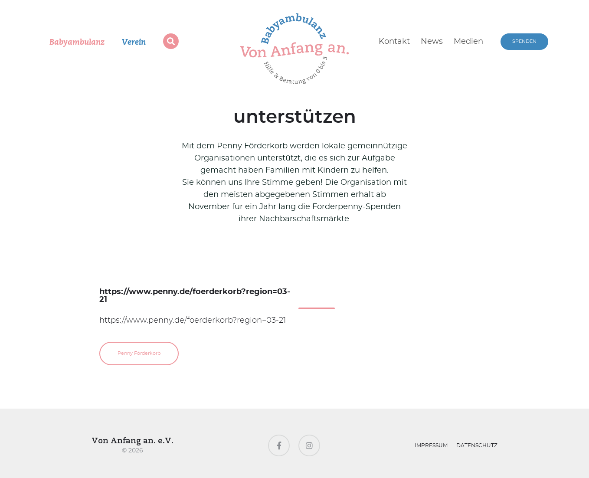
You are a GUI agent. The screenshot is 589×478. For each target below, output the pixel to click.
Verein (134, 42)
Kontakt (394, 42)
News (432, 42)
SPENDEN (524, 41)
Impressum (431, 445)
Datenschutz (476, 445)
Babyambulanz (77, 42)
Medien (468, 42)
